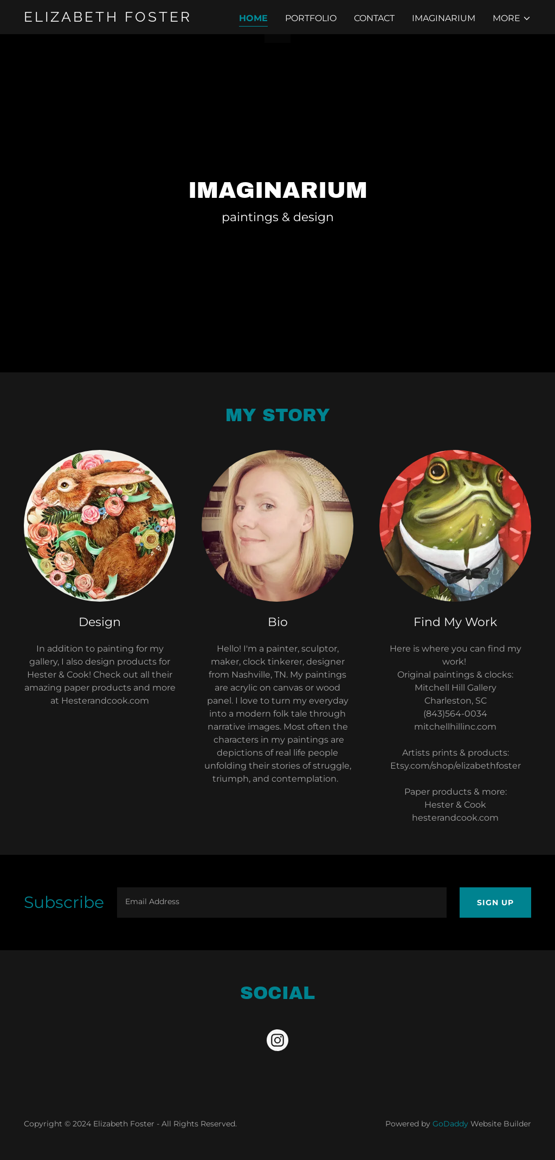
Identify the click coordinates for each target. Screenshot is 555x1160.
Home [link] (253, 18)
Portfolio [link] (311, 18)
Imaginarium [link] (443, 18)
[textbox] (282, 902)
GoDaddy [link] (450, 1124)
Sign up (495, 902)
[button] (512, 18)
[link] (113, 19)
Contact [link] (374, 18)
